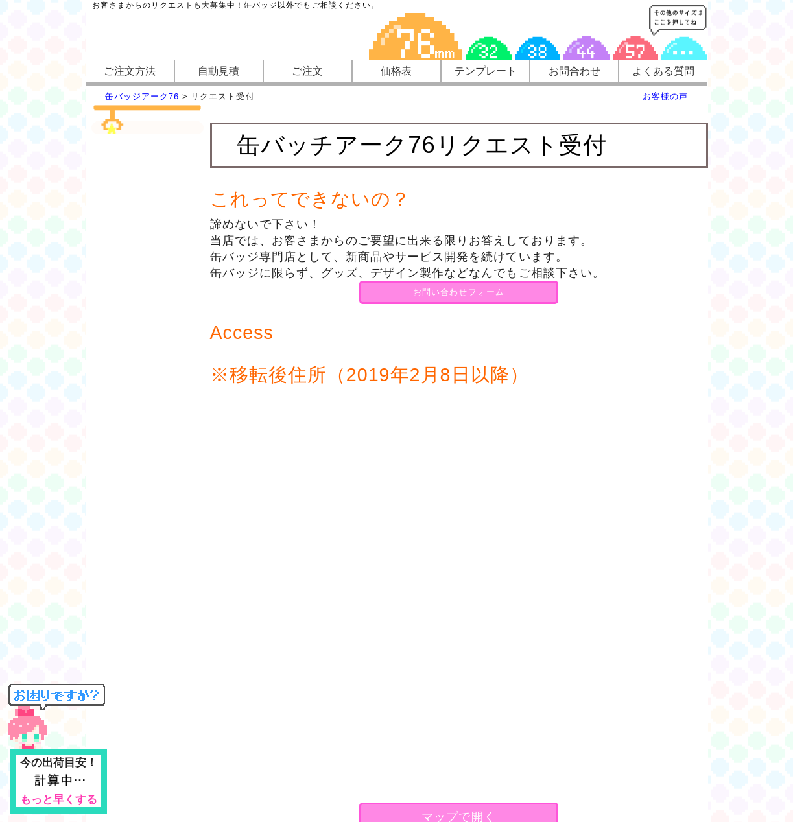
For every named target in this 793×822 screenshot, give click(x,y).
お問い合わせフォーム (458, 292)
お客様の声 (665, 96)
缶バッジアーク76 (142, 96)
